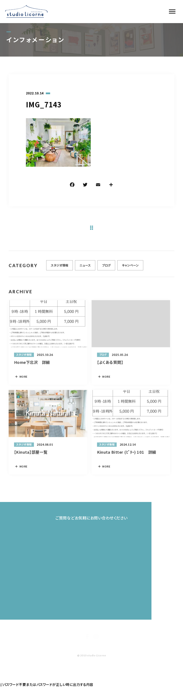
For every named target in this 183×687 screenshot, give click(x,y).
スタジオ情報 (59, 267)
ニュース (85, 267)
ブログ (106, 267)
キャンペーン (130, 267)
